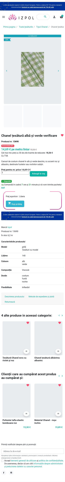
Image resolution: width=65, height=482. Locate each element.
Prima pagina (9, 27)
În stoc (4, 235)
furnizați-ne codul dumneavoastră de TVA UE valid (38, 7)
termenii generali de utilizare (24, 461)
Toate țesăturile (26, 27)
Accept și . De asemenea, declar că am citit (34, 464)
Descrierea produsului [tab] (14, 296)
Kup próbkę (15, 203)
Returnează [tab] (10, 302)
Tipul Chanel (42, 27)
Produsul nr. (6, 141)
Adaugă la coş (38, 174)
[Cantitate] (15, 172)
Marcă (4, 227)
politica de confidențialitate (51, 461)
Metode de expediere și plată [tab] (41, 296)
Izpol (10, 227)
